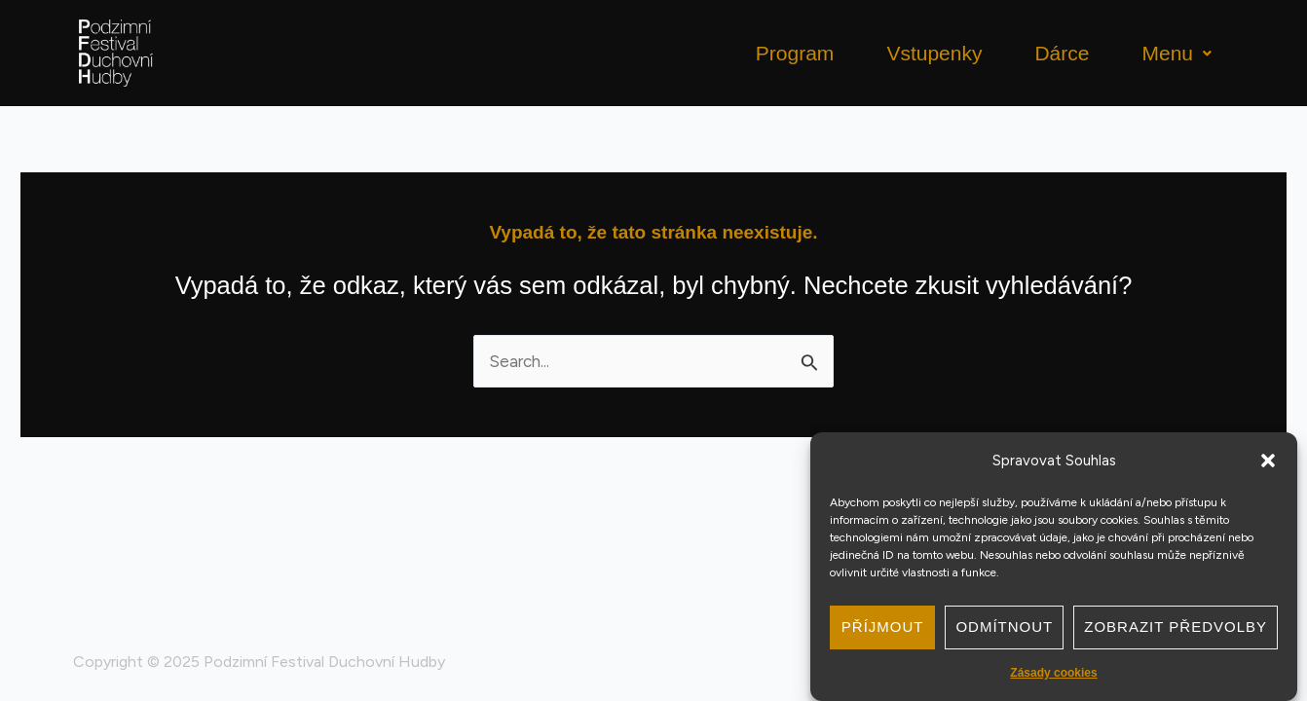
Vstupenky (934, 53)
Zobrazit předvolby (1175, 626)
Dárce (1061, 53)
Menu (1176, 53)
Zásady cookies (1053, 673)
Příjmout (882, 626)
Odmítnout (1004, 626)
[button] (1268, 460)
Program (795, 53)
